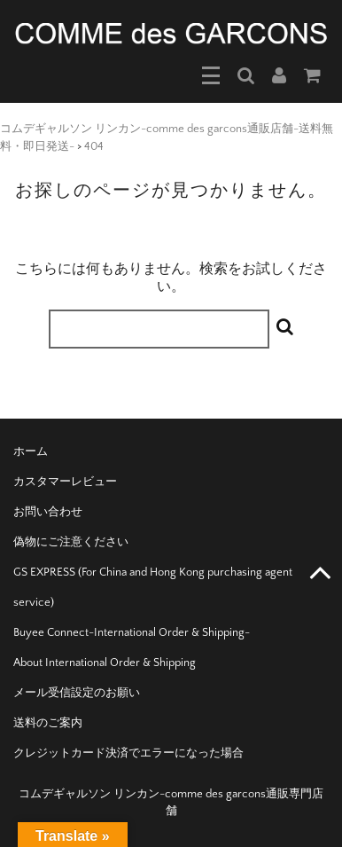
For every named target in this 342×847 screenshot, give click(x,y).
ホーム (30, 451)
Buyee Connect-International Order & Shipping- (131, 632)
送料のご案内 (47, 723)
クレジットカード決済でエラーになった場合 (128, 753)
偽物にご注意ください (70, 542)
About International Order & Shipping (104, 662)
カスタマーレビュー (65, 481)
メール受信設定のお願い (76, 692)
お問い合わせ (47, 512)
